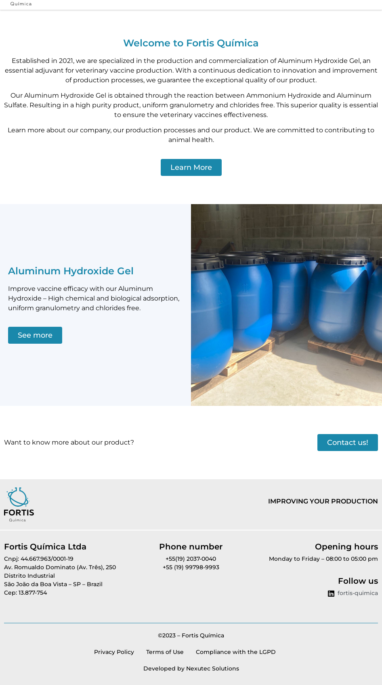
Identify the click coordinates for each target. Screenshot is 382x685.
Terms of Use (165, 652)
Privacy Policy (114, 652)
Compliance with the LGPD (236, 652)
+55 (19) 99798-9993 (191, 567)
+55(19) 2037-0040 (191, 558)
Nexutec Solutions (212, 668)
